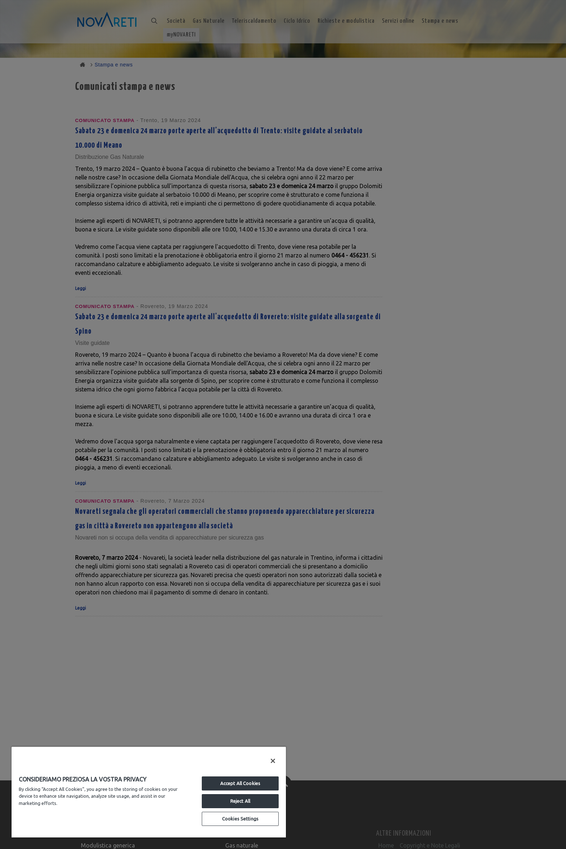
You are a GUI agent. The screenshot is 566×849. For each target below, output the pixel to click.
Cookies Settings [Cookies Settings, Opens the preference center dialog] (240, 818)
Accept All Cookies (240, 783)
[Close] (273, 761)
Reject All (240, 800)
